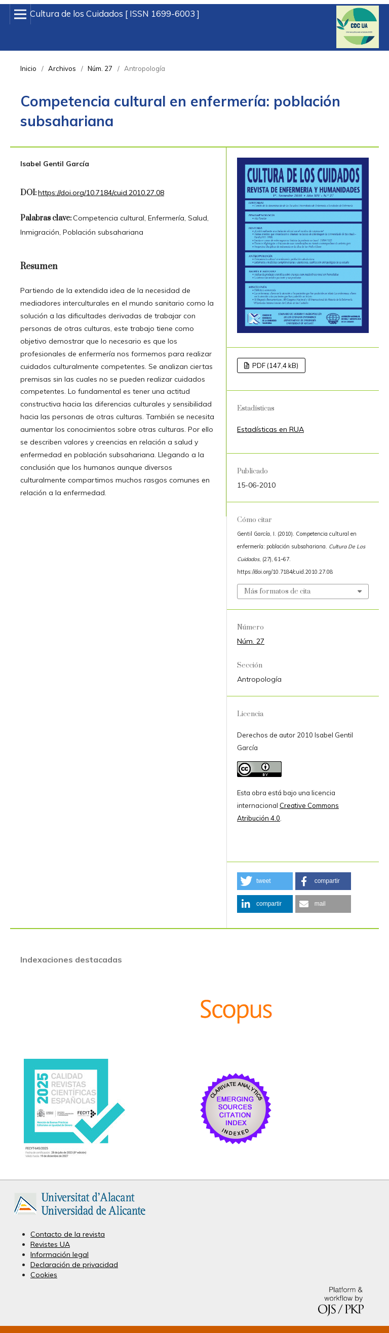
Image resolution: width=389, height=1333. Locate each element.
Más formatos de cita (277, 591)
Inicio (28, 68)
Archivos (62, 68)
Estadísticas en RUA (270, 429)
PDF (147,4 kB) (274, 365)
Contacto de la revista (67, 1234)
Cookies (43, 1274)
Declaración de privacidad (74, 1264)
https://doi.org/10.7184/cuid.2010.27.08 (101, 192)
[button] (265, 881)
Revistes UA (50, 1244)
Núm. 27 (100, 68)
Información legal (59, 1254)
